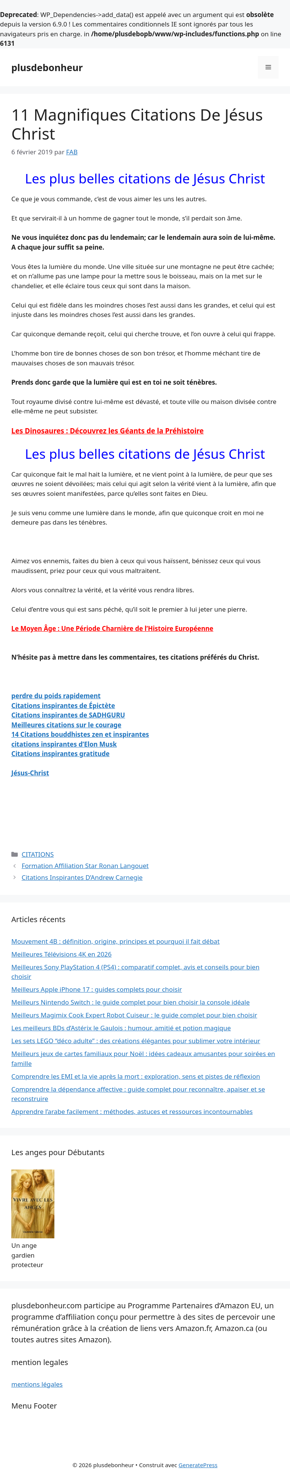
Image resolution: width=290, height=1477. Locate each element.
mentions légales (37, 1384)
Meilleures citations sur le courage (66, 725)
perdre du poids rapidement (55, 695)
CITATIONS (38, 854)
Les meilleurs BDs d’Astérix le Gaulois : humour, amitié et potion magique (121, 1027)
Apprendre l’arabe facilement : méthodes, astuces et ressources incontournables (132, 1111)
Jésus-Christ (30, 773)
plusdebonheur (47, 67)
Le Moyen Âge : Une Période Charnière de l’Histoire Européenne (112, 628)
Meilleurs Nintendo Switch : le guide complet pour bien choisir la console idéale (130, 1002)
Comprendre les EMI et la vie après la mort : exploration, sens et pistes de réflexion (135, 1076)
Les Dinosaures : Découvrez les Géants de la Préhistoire (107, 430)
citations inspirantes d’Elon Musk (64, 744)
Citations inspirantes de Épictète (63, 705)
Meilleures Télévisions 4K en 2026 (61, 954)
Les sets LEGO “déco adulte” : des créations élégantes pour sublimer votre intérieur (135, 1040)
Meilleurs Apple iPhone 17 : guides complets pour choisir (96, 989)
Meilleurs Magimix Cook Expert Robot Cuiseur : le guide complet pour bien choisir (134, 1015)
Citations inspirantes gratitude (60, 753)
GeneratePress (198, 1465)
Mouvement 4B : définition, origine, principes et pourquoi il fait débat (115, 941)
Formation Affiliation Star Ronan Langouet (85, 865)
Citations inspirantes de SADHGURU (68, 715)
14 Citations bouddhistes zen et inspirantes (80, 734)
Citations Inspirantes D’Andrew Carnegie (82, 877)
